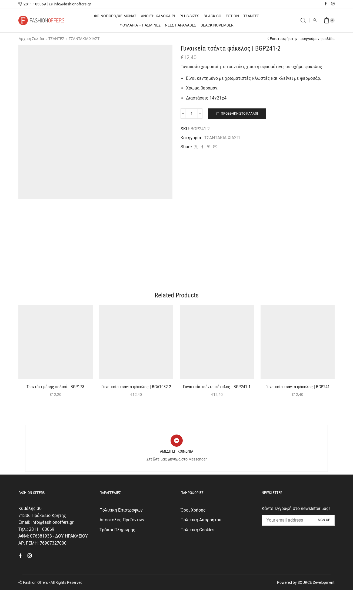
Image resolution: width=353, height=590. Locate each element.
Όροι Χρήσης (193, 510)
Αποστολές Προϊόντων (121, 519)
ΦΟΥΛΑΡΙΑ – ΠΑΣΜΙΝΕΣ (140, 25)
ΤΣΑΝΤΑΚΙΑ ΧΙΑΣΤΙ (85, 39)
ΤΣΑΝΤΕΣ (251, 16)
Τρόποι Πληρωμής (117, 529)
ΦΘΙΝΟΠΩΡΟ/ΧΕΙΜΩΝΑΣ (115, 16)
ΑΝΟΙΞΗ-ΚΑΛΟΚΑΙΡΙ (158, 16)
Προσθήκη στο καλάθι (239, 113)
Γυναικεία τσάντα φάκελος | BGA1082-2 (136, 386)
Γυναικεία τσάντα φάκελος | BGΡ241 (297, 386)
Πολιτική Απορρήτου (201, 519)
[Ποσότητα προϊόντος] (191, 113)
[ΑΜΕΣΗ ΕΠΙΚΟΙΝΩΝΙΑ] (177, 441)
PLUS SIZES (189, 16)
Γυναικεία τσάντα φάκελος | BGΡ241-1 (217, 386)
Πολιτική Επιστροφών (121, 510)
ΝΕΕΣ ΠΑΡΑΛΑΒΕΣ (180, 25)
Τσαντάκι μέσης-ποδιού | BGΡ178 (55, 386)
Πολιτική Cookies (197, 529)
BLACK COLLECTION (221, 16)
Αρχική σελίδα (31, 39)
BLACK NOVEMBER (217, 25)
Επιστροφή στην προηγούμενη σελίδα (302, 39)
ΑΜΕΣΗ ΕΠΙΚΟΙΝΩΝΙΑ (176, 451)
